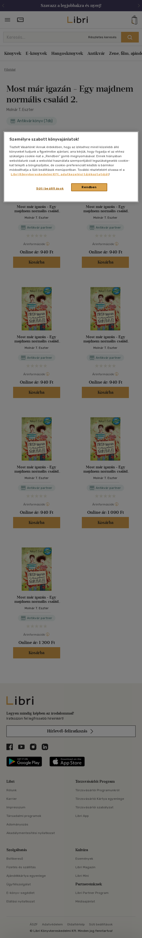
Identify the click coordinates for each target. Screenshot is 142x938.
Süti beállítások (50, 188)
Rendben (89, 187)
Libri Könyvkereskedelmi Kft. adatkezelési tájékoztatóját (60, 174)
